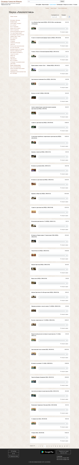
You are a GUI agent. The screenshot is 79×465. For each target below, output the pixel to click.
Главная (47, 8)
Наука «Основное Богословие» (17, 68)
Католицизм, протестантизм (17, 34)
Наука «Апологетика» (15, 65)
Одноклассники (13, 456)
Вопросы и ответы (67, 4)
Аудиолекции (52, 4)
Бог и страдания (14, 26)
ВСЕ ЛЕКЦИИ (13, 73)
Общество (12, 55)
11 (62, 446)
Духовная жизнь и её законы (17, 49)
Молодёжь (12, 39)
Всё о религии (13, 38)
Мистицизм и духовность (16, 52)
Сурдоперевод (13, 70)
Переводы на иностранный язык (18, 71)
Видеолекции (45, 4)
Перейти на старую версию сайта (63, 452)
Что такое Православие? (16, 33)
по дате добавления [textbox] (55, 16)
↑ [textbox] (62, 16)
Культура (12, 57)
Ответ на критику (14, 30)
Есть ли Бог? (13, 25)
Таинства (12, 44)
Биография (38, 4)
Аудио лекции (53, 8)
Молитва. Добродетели (16, 50)
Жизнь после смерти (15, 28)
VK (13, 453)
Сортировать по (55, 15)
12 (64, 446)
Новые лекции (13, 16)
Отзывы (75, 4)
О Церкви (12, 41)
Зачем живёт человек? (15, 23)
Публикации (60, 4)
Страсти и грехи (14, 54)
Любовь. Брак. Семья (15, 36)
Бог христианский (14, 47)
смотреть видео (64, 32)
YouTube (13, 451)
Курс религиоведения (15, 67)
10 (59, 446)
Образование (13, 58)
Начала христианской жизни (17, 46)
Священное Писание (15, 42)
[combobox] (55, 17)
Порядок (64, 15)
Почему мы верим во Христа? (17, 31)
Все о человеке (13, 60)
